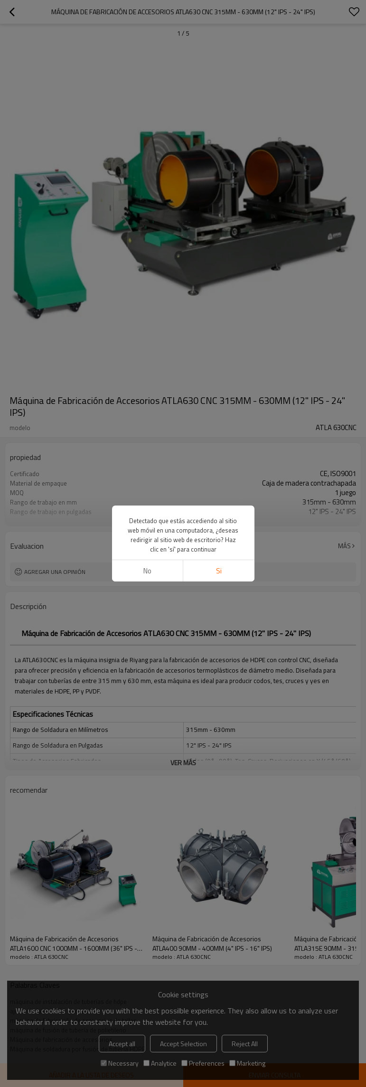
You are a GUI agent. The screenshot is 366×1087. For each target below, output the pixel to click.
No (147, 570)
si (219, 570)
